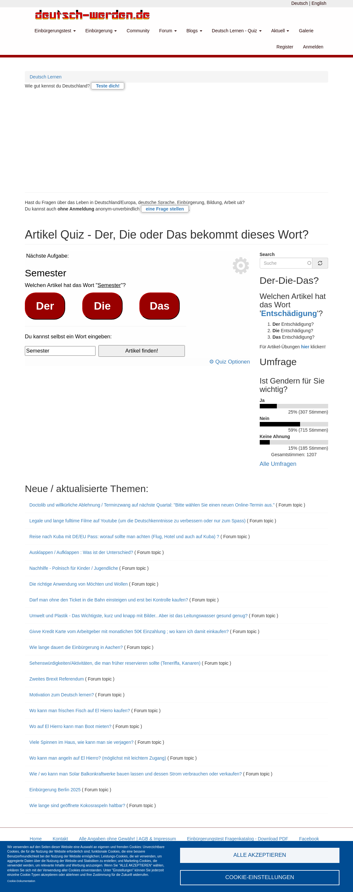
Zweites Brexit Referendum (56, 679)
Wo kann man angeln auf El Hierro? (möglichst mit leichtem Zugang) (97, 758)
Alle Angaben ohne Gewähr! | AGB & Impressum (127, 838)
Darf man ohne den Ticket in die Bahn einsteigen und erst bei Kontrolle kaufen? (108, 599)
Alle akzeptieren (259, 855)
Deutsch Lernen (46, 76)
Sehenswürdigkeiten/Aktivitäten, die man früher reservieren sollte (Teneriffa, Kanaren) (114, 663)
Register (285, 46)
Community (137, 30)
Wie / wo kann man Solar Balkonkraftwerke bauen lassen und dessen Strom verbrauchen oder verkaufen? (135, 773)
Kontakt (60, 838)
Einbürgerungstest (55, 30)
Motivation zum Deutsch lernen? (61, 694)
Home (36, 838)
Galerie (306, 30)
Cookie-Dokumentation (21, 881)
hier (305, 346)
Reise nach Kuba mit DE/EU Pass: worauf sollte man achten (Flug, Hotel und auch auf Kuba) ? (124, 536)
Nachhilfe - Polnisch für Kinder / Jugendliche (73, 568)
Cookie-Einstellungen (259, 877)
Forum (167, 30)
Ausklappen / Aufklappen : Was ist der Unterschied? (81, 552)
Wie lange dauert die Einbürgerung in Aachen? (76, 647)
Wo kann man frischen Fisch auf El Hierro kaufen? (79, 710)
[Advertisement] (176, 141)
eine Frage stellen (165, 208)
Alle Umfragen (278, 464)
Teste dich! (107, 85)
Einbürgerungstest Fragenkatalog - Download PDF (237, 838)
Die (102, 306)
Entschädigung (289, 313)
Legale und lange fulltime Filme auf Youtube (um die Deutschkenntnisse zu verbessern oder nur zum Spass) (137, 520)
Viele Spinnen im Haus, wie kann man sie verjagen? (81, 742)
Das (160, 306)
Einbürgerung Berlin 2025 (55, 789)
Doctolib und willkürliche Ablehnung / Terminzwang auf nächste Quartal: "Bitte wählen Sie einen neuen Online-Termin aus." (152, 505)
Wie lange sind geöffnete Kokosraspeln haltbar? (77, 805)
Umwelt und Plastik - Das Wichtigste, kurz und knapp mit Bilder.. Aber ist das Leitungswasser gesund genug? (139, 615)
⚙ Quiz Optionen (229, 362)
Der (45, 306)
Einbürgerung (101, 30)
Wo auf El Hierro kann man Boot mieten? (70, 726)
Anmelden (313, 46)
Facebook (309, 838)
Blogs (194, 30)
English (318, 3)
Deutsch (299, 3)
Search (267, 254)
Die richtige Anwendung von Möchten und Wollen (78, 584)
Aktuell (280, 30)
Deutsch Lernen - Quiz (237, 30)
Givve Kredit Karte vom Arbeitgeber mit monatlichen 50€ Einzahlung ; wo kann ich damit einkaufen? (129, 631)
